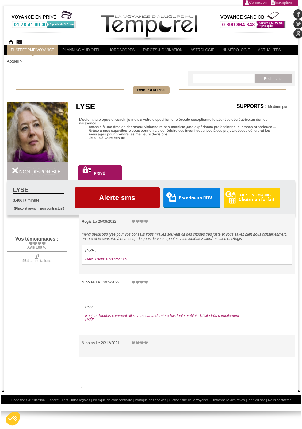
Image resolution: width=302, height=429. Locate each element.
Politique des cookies (150, 400)
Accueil (13, 61)
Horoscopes (121, 50)
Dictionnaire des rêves (228, 400)
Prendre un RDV (191, 198)
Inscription (283, 2)
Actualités (269, 50)
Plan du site (256, 400)
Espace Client (58, 400)
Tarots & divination (162, 50)
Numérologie (236, 50)
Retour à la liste (151, 90)
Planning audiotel (81, 50)
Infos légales (80, 400)
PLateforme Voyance (33, 50)
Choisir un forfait (252, 197)
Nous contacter (279, 400)
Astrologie (202, 50)
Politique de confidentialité (112, 400)
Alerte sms (117, 198)
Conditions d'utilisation (28, 400)
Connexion (258, 2)
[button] (13, 418)
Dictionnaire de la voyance (189, 400)
